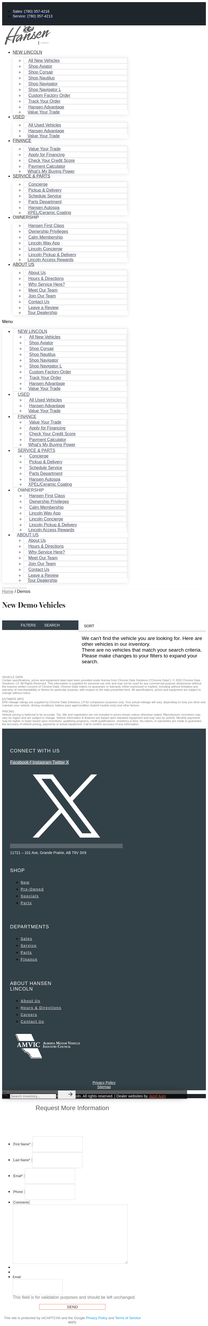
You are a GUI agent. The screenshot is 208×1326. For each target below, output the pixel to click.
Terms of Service (128, 1318)
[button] (65, 321)
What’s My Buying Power (51, 171)
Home (8, 591)
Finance (22, 140)
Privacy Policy (104, 1082)
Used (18, 117)
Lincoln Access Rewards (50, 259)
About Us (23, 264)
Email (17, 1277)
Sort (89, 626)
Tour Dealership (42, 312)
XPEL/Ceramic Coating (49, 212)
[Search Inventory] (33, 1096)
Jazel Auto (157, 1096)
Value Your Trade (44, 112)
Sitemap (104, 1087)
